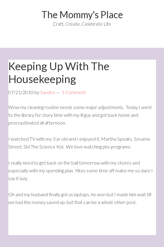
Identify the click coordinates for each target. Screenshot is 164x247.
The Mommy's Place (82, 14)
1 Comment (74, 92)
